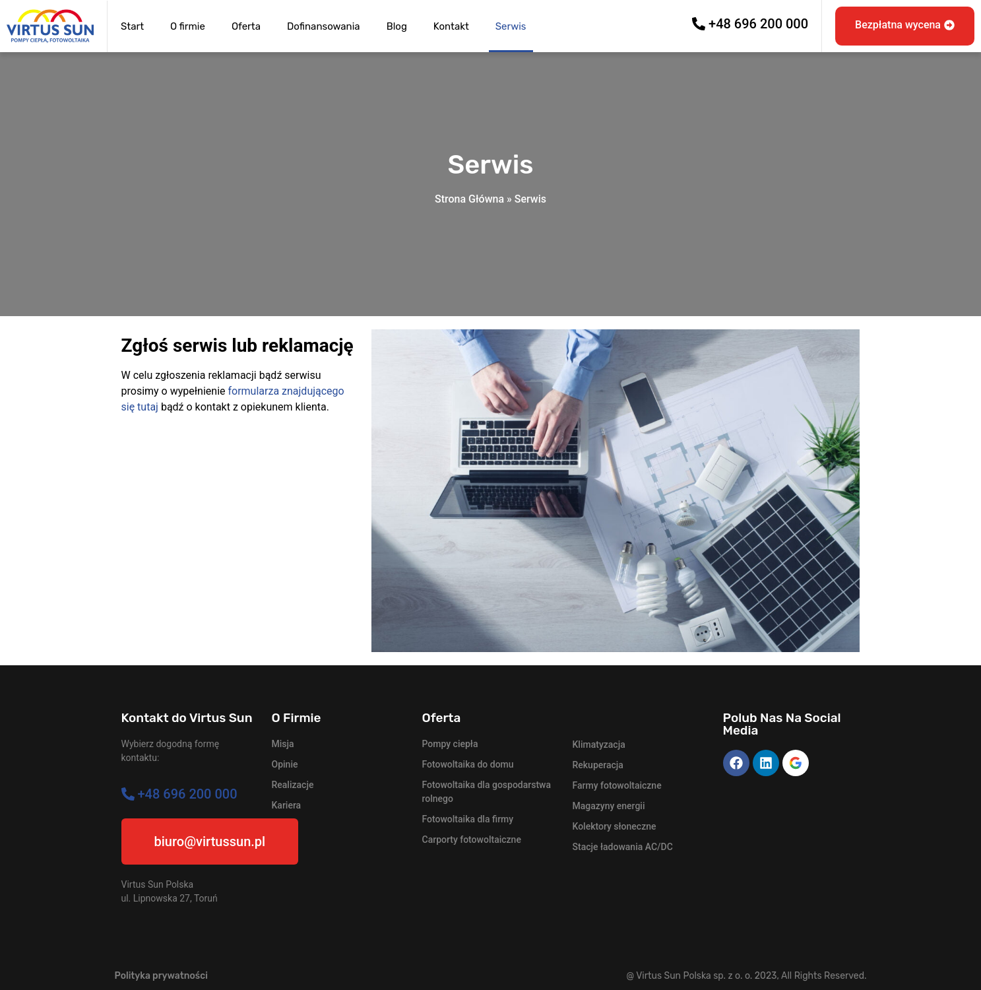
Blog (397, 26)
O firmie (187, 26)
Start (132, 26)
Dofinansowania (323, 26)
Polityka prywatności (161, 975)
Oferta (246, 26)
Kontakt (451, 26)
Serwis (510, 26)
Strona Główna (469, 199)
